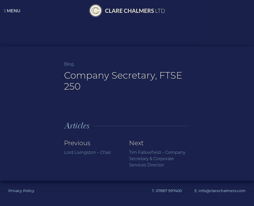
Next (159, 153)
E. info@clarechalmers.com (220, 190)
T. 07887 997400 (167, 190)
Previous (94, 147)
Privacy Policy (21, 190)
